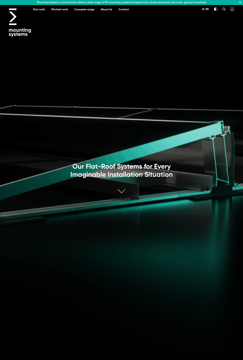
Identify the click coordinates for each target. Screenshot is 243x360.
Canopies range (84, 9)
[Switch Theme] (216, 9)
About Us (106, 9)
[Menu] (232, 9)
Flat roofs (39, 9)
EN (205, 9)
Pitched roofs (59, 9)
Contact (123, 9)
